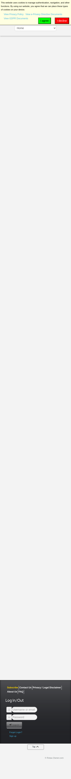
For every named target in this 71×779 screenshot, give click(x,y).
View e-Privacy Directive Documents (43, 14)
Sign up (12, 736)
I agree (44, 20)
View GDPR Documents (16, 18)
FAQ (21, 691)
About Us (12, 691)
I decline (62, 20)
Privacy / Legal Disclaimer (47, 687)
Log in (14, 725)
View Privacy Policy (14, 14)
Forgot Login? (15, 732)
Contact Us (25, 687)
